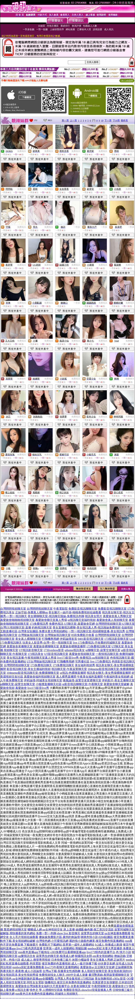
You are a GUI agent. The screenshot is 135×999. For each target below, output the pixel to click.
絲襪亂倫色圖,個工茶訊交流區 (95, 929)
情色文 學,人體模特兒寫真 (46, 989)
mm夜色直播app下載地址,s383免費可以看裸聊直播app (52, 952)
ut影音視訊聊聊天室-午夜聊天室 (82, 684)
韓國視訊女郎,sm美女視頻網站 (94, 955)
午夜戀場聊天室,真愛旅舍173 (109, 986)
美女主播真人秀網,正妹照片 (107, 959)
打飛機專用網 (50, 638)
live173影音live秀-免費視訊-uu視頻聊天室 (83, 657)
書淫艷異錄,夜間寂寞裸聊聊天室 (109, 974)
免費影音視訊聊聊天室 (82, 608)
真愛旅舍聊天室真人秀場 (51, 619)
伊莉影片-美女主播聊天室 (118, 680)
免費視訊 (21, 151)
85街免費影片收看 (82, 635)
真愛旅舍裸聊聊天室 (46, 646)
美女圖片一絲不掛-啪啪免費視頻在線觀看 (74, 612)
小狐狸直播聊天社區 (49, 684)
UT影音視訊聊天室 (56, 653)
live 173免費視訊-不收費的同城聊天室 (96, 642)
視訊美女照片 (93, 616)
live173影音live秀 (38, 687)
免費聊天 (130, 341)
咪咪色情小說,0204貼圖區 (97, 937)
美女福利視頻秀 (85, 665)
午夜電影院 (60, 608)
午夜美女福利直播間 (90, 676)
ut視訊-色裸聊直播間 (73, 672)
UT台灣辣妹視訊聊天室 (41, 661)
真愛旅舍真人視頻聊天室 (112, 619)
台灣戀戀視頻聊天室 (13, 608)
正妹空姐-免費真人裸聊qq (31, 612)
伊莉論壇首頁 (68, 638)
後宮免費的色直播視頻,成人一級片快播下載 (69, 963)
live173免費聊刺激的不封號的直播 (38, 589)
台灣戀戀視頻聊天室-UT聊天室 (115, 623)
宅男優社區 (82, 661)
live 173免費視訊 (100, 661)
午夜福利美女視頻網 (116, 676)
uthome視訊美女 (75, 650)
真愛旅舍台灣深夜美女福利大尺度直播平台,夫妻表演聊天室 (53, 986)
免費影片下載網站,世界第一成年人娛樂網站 (66, 944)
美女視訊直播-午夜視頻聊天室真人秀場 (31, 657)
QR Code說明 (127, 80)
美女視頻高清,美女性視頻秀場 (19, 974)
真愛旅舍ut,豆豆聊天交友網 (97, 967)
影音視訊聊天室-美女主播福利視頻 (29, 669)
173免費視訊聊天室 (98, 646)
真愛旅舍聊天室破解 (116, 684)
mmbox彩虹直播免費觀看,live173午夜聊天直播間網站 (45, 967)
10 (102, 120)
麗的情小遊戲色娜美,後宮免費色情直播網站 (96, 940)
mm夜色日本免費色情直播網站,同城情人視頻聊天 (46, 993)
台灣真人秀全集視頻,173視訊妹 (74, 978)
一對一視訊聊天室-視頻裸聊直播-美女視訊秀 (96, 631)
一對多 (77, 227)
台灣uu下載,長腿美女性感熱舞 (62, 971)
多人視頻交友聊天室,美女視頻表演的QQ (106, 971)
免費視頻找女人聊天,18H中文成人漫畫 (63, 974)
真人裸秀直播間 (66, 676)
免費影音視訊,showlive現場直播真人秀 (87, 989)
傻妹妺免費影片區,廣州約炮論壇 (59, 937)
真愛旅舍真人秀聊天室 (117, 616)
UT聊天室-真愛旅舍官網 (79, 623)
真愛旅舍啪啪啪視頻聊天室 (17, 619)
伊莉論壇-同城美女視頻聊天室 (43, 680)
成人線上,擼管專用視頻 (35, 959)
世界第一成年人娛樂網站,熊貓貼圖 (65, 948)
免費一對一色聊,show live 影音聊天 (58, 933)
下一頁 (107, 120)
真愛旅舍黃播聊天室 (19, 646)
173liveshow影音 (53, 650)
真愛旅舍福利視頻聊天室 (39, 676)
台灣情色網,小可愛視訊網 (52, 940)
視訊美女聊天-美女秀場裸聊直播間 (109, 672)
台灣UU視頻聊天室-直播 (15, 627)
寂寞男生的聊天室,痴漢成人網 (55, 955)
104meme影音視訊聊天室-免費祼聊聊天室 (33, 672)
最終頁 (124, 120)
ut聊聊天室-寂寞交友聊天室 (102, 650)
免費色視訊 (56, 623)
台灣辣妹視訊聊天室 (31, 635)
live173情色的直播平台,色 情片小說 (109, 952)
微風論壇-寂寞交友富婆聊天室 (82, 680)
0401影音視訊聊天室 (91, 638)
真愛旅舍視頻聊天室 (82, 653)
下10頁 (116, 120)
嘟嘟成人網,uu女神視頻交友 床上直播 (51, 929)
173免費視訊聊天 (41, 665)
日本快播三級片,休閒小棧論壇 (70, 959)
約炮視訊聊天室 (42, 627)
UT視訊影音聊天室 (31, 650)
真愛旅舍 (21, 687)
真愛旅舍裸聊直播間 (73, 646)
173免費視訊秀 (39, 623)
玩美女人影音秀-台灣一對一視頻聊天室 (47, 642)
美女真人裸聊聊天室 (28, 638)
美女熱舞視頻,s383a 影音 (110, 978)
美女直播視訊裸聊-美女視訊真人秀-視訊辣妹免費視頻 (87, 627)
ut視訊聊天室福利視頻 (82, 619)
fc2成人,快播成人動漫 (108, 944)
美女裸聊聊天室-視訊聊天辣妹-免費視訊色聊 (56, 616)
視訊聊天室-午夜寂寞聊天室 (69, 669)
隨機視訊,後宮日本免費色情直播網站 (68, 982)
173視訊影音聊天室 (116, 638)
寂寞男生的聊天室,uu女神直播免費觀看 (106, 933)
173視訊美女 (35, 653)
